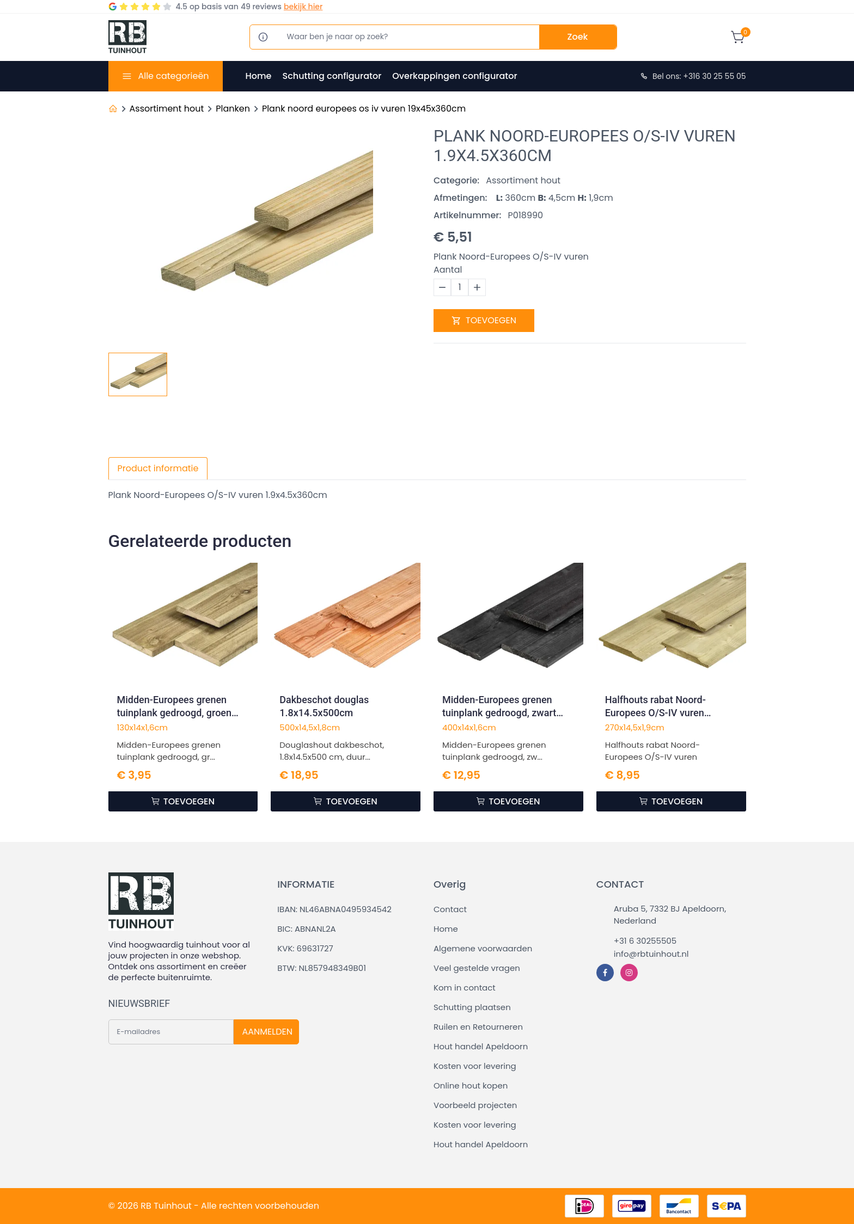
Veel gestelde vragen (477, 968)
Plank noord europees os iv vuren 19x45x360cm (364, 108)
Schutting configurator (331, 76)
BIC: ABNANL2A (306, 928)
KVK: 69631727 (305, 948)
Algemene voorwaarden (483, 948)
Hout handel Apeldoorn (481, 1046)
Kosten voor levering (475, 1066)
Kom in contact (465, 987)
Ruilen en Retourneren (478, 1026)
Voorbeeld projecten (475, 1105)
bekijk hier (303, 6)
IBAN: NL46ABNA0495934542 (334, 909)
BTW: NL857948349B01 (321, 968)
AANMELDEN (267, 1031)
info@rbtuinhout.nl (651, 953)
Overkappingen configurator (454, 76)
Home (259, 76)
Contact (450, 909)
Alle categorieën (173, 76)
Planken (233, 108)
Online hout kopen (471, 1085)
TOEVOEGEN (484, 320)
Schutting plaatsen (472, 1007)
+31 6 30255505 (645, 940)
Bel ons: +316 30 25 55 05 (692, 76)
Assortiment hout (167, 108)
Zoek (578, 36)
